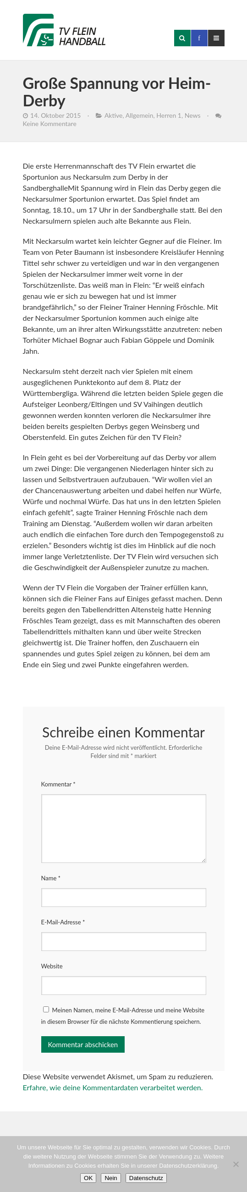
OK (88, 1178)
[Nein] (235, 1164)
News (193, 115)
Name (51, 878)
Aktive (113, 115)
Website (52, 966)
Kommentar (58, 784)
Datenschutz (146, 1178)
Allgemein (140, 115)
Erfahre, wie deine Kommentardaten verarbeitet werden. (113, 1087)
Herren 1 (168, 115)
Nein (110, 1178)
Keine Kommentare (50, 123)
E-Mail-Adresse (63, 922)
